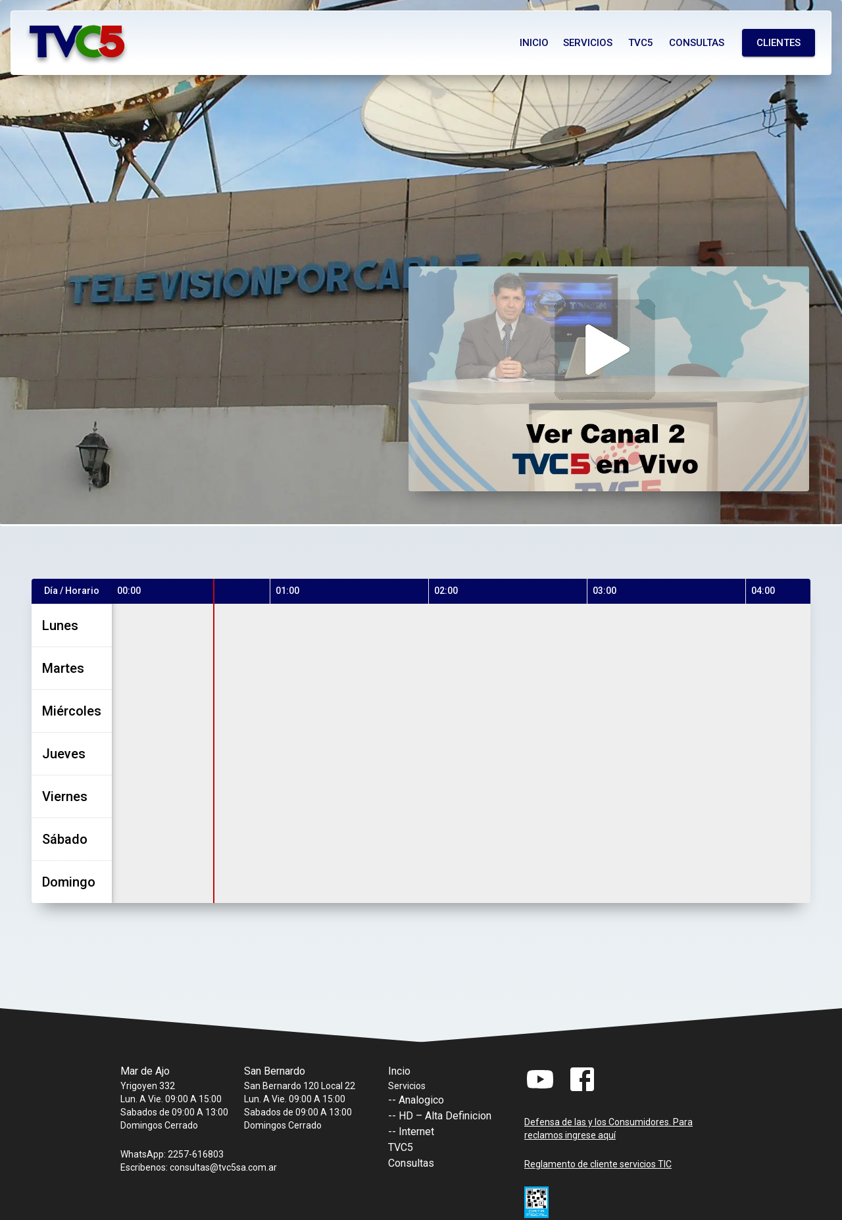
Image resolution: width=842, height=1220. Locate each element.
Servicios (588, 43)
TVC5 (400, 1147)
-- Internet (411, 1131)
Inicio (534, 43)
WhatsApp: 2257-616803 (172, 1154)
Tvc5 (641, 43)
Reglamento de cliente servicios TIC (598, 1164)
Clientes (778, 43)
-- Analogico (416, 1100)
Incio (399, 1071)
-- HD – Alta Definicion (439, 1116)
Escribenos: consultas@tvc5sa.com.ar (198, 1167)
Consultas (696, 43)
